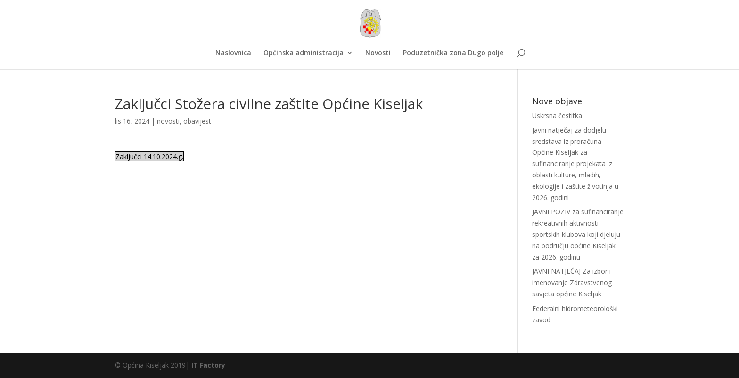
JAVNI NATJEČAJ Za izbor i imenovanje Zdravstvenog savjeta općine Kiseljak (572, 282)
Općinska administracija (303, 53)
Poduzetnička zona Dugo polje (453, 53)
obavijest (197, 121)
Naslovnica (233, 53)
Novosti (378, 53)
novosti (168, 121)
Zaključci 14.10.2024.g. (149, 156)
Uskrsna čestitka (557, 115)
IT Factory (208, 365)
